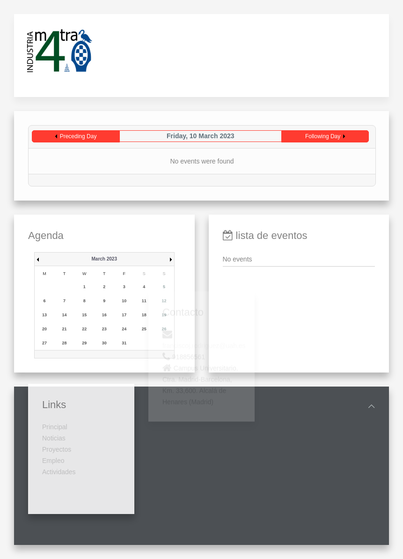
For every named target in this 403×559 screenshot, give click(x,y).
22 (84, 329)
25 (144, 329)
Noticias (54, 413)
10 (124, 300)
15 (84, 315)
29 (84, 343)
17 (124, 315)
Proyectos (56, 425)
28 (64, 343)
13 (44, 315)
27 (44, 343)
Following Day (322, 136)
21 (64, 329)
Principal (54, 402)
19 (163, 315)
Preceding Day (78, 136)
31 (124, 343)
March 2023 (104, 258)
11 (144, 300)
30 (104, 343)
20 (44, 329)
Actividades (59, 447)
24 (124, 329)
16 (104, 315)
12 (163, 300)
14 (64, 315)
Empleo (53, 436)
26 (163, 329)
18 (144, 315)
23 (104, 329)
